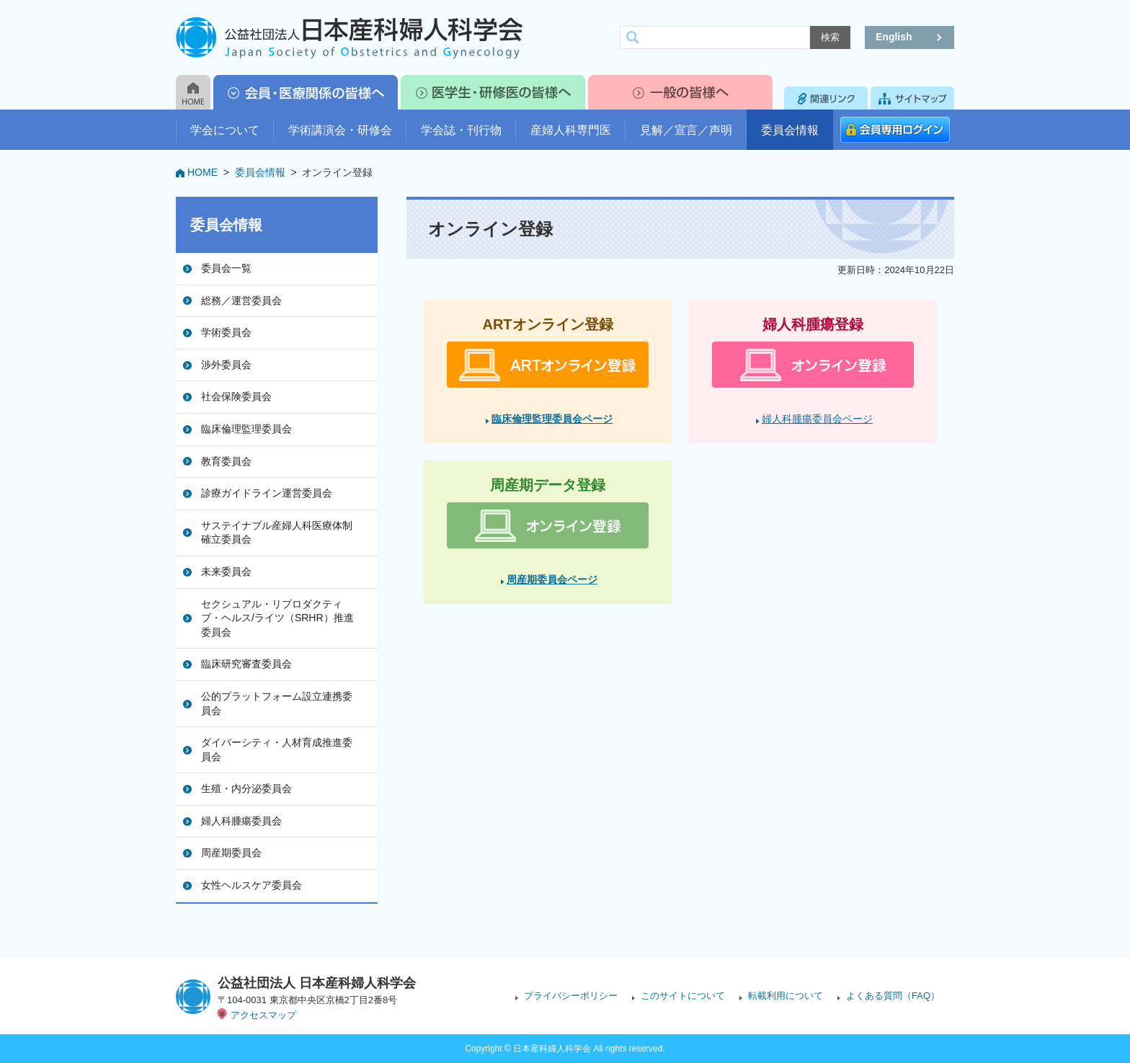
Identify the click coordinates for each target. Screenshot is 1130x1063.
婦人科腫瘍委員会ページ (817, 418)
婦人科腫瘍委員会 (241, 821)
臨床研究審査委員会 (246, 664)
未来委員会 (226, 571)
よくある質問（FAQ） (893, 995)
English (894, 37)
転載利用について (785, 995)
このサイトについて (683, 995)
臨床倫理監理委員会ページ (552, 418)
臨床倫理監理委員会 (246, 429)
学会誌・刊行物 (461, 130)
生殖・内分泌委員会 (246, 788)
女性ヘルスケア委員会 (251, 885)
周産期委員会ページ (552, 579)
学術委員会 (226, 332)
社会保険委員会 (236, 396)
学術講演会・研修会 (340, 130)
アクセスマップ (263, 1015)
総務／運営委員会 (241, 300)
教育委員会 (226, 461)
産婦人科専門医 (570, 130)
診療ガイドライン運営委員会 (266, 493)
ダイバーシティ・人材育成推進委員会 (276, 749)
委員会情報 (790, 130)
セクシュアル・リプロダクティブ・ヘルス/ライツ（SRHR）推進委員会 (277, 618)
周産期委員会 (231, 852)
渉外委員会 (226, 364)
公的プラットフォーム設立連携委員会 (276, 703)
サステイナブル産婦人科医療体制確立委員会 (276, 533)
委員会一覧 (226, 268)
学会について (224, 130)
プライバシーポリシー (571, 995)
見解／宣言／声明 (686, 130)
